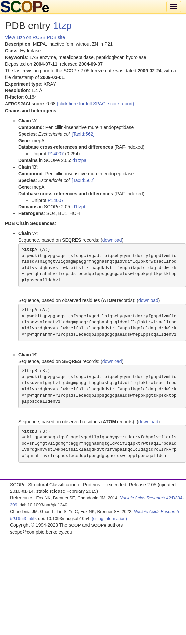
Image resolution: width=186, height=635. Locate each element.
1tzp (62, 25)
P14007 (56, 153)
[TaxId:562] (83, 134)
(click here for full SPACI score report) (95, 103)
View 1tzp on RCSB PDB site (35, 37)
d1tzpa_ (80, 160)
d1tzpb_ (80, 206)
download (112, 240)
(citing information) (109, 518)
